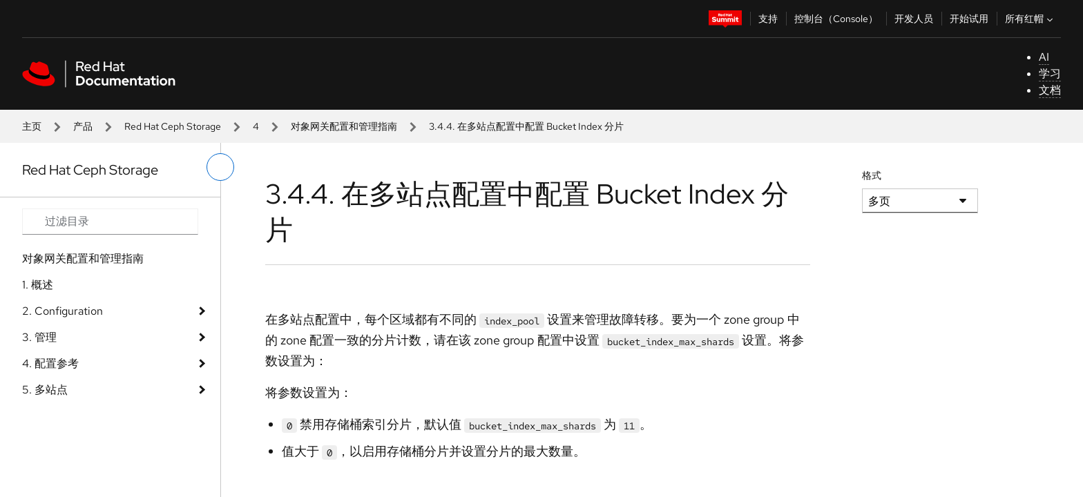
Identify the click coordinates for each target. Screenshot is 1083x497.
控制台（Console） (836, 18)
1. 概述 (37, 284)
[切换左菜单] (220, 167)
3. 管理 (39, 337)
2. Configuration (62, 311)
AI (1044, 57)
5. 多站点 (45, 389)
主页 (31, 126)
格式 (871, 175)
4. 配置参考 (50, 363)
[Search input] (110, 221)
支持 (768, 18)
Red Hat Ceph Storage (172, 126)
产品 (83, 126)
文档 (1050, 90)
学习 (1050, 73)
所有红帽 (1030, 18)
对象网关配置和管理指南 (344, 126)
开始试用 (969, 18)
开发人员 (913, 18)
